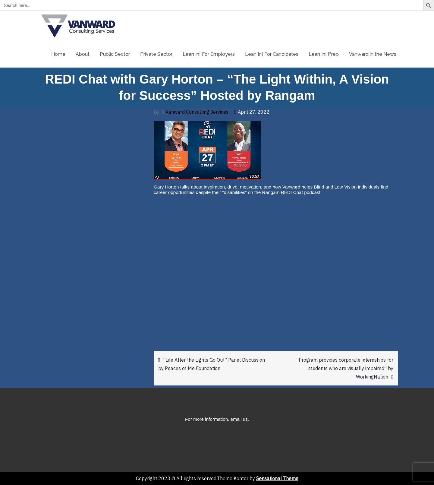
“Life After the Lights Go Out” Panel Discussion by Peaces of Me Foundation (211, 364)
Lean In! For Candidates (271, 54)
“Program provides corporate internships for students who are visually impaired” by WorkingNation (345, 368)
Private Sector (156, 54)
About (83, 54)
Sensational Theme (277, 478)
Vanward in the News (372, 54)
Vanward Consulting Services (196, 112)
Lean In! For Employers (209, 54)
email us (239, 419)
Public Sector (115, 54)
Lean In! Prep (324, 54)
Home (58, 54)
